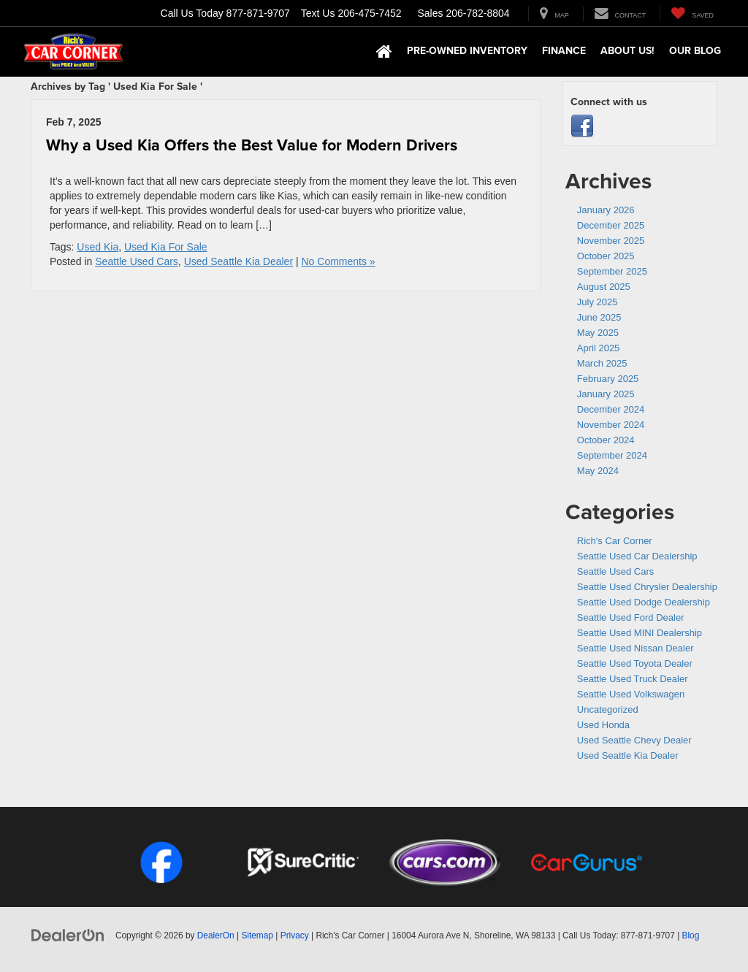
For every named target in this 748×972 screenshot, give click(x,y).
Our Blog (695, 50)
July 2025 (597, 301)
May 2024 (598, 470)
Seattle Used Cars (136, 261)
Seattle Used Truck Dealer (632, 678)
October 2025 (606, 255)
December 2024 (611, 409)
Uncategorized (607, 709)
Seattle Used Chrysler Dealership (647, 586)
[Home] (384, 52)
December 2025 (611, 225)
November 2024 (611, 424)
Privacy (294, 935)
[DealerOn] (68, 935)
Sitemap (257, 935)
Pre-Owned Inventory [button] (467, 50)
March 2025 (602, 363)
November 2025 (611, 240)
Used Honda (603, 724)
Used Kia (97, 247)
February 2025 (608, 378)
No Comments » (338, 261)
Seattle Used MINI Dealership (639, 632)
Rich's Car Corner (614, 540)
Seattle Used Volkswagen (630, 694)
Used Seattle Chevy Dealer (634, 740)
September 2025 (612, 271)
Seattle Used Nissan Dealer (635, 648)
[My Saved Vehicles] (692, 14)
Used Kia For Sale (165, 247)
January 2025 (606, 394)
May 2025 (598, 332)
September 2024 (612, 455)
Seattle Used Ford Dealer (630, 617)
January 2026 (606, 209)
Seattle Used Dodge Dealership (643, 602)
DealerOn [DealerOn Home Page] (215, 935)
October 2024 (606, 440)
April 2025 (598, 348)
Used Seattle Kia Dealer (238, 261)
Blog (691, 935)
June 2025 (599, 317)
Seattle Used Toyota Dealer (634, 663)
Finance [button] (564, 50)
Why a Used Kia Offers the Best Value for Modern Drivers (251, 145)
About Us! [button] (627, 50)
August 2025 (603, 286)
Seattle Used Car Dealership (637, 556)
